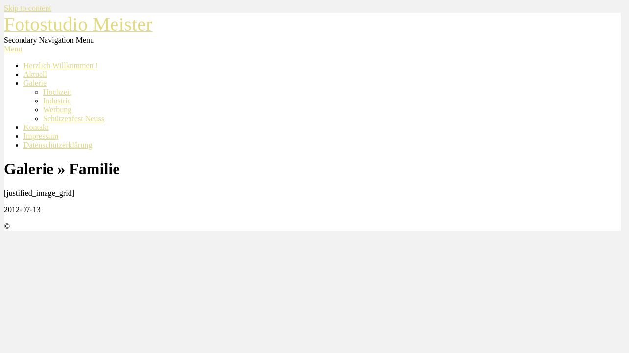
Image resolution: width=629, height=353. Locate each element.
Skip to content (27, 8)
